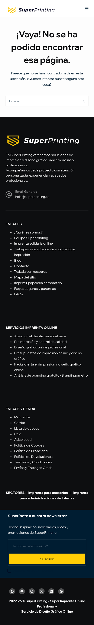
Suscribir (47, 559)
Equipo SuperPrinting (31, 238)
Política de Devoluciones (33, 456)
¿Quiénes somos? (28, 232)
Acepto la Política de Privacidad (33, 570)
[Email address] (47, 546)
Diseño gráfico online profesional (40, 347)
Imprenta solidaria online (33, 243)
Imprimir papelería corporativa (38, 283)
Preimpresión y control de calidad (40, 341)
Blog (17, 260)
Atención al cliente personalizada (40, 336)
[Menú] (86, 8)
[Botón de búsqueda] (83, 101)
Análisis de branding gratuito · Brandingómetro (51, 375)
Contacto (21, 266)
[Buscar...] (42, 101)
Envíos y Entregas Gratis (33, 467)
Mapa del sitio (25, 277)
